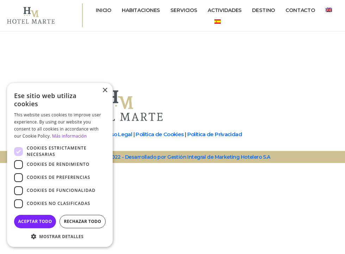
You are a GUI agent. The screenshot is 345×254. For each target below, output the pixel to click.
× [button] (104, 90)
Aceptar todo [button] (35, 221)
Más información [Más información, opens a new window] (69, 136)
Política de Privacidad (214, 134)
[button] (60, 236)
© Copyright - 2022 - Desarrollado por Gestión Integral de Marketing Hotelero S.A (172, 157)
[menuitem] (329, 10)
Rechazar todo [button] (82, 221)
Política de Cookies (159, 134)
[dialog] (60, 165)
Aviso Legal (117, 134)
